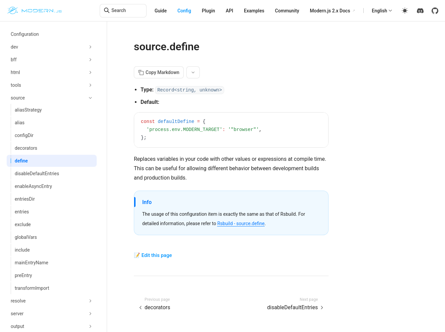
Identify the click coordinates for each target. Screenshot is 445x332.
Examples (254, 10)
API (229, 10)
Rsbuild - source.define (240, 223)
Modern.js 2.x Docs (330, 10)
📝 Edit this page (153, 255)
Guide (161, 10)
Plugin (208, 10)
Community (287, 10)
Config (184, 10)
